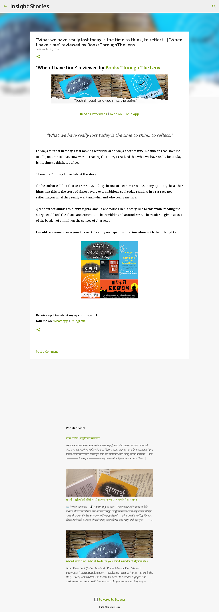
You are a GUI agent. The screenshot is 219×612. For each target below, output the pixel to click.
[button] (38, 56)
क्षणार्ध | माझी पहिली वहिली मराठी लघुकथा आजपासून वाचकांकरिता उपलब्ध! (101, 499)
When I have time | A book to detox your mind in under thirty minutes (107, 561)
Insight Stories (29, 6)
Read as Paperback (93, 114)
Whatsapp (60, 321)
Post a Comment (47, 351)
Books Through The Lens (133, 68)
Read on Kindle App (124, 114)
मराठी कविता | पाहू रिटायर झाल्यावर (83, 438)
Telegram (78, 321)
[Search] (54, 6)
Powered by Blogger (109, 599)
